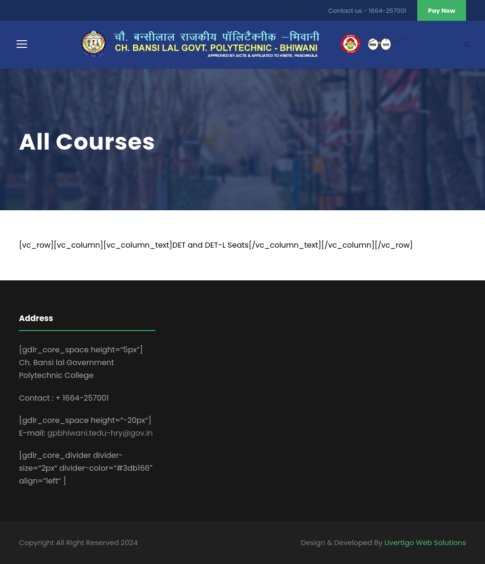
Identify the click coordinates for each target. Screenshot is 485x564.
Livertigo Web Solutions (425, 542)
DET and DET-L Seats (210, 245)
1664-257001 (387, 10)
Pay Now (441, 10)
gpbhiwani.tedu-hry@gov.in (100, 433)
